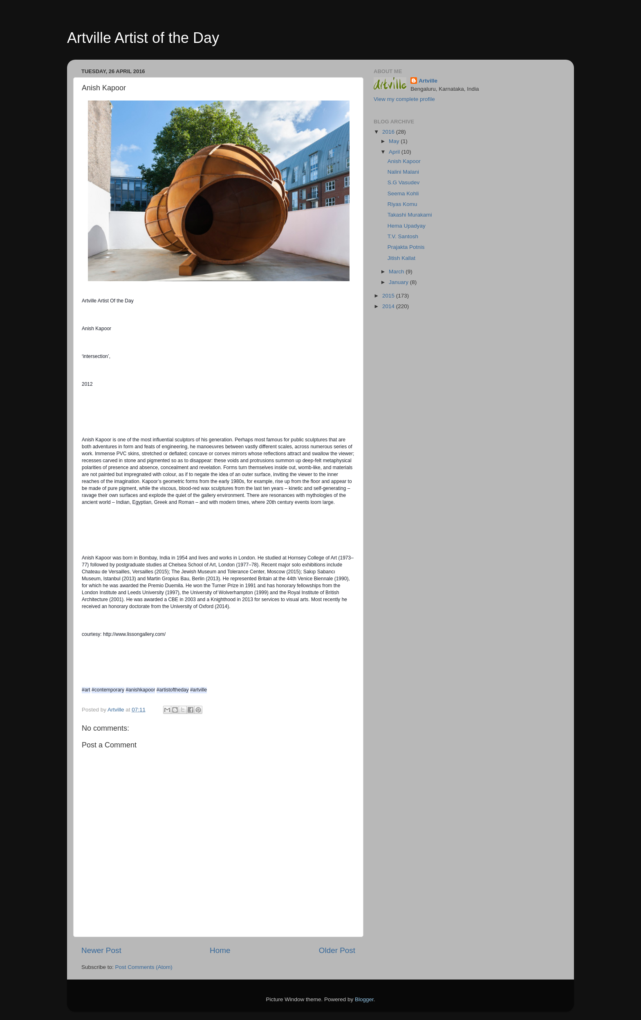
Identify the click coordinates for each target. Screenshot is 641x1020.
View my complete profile (404, 99)
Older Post (337, 950)
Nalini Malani (403, 172)
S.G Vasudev (404, 182)
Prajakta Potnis (406, 247)
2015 (389, 296)
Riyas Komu (402, 204)
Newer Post (101, 950)
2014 (389, 306)
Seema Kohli (403, 193)
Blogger (364, 999)
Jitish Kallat (401, 258)
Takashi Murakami (410, 215)
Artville (428, 81)
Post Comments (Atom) (144, 967)
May (395, 141)
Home (220, 950)
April (395, 152)
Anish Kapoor (404, 161)
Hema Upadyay (407, 226)
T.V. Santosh (403, 236)
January (399, 282)
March (397, 271)
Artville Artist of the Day (143, 37)
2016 (389, 132)
